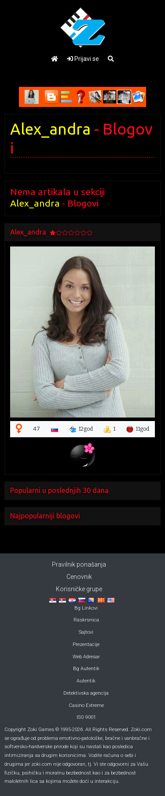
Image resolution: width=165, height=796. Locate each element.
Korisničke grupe (79, 589)
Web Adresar (86, 657)
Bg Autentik (86, 668)
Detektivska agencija (86, 693)
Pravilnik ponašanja (79, 564)
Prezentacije (86, 644)
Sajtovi (86, 632)
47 (36, 429)
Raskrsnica (86, 620)
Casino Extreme (86, 705)
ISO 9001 (86, 717)
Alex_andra (50, 129)
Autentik (86, 681)
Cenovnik (79, 576)
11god (137, 429)
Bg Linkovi (86, 608)
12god (81, 429)
